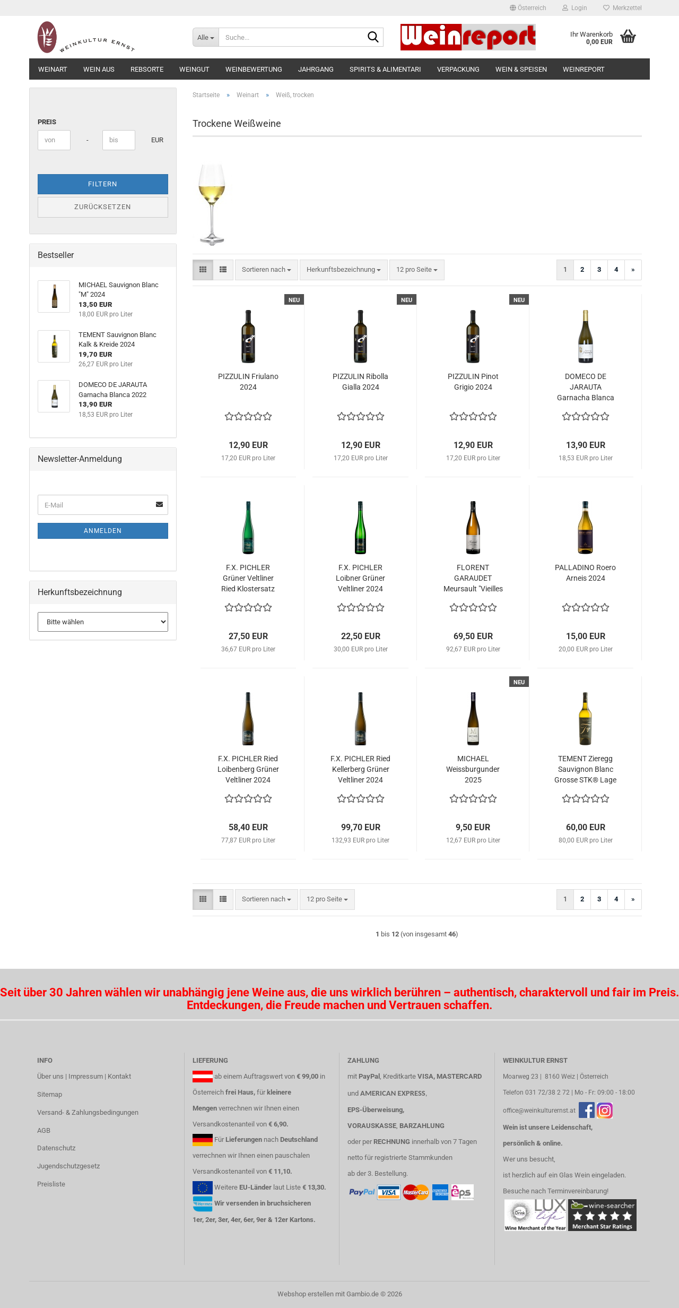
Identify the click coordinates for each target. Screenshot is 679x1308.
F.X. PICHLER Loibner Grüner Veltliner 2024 (360, 578)
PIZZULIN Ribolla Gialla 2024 (360, 381)
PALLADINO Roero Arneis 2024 (585, 572)
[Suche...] (206, 37)
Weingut (194, 69)
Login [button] (574, 8)
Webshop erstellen (305, 1294)
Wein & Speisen (521, 69)
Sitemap (49, 1094)
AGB (43, 1130)
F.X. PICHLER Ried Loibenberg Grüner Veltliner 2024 (248, 769)
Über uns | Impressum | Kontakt (84, 1076)
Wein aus (99, 69)
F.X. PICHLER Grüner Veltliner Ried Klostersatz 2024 (248, 578)
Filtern (102, 184)
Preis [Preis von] (47, 122)
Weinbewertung (253, 69)
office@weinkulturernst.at (539, 1110)
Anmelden (103, 531)
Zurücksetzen (102, 207)
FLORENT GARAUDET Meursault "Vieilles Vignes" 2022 (473, 578)
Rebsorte (146, 69)
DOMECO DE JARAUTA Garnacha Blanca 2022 (585, 387)
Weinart (52, 69)
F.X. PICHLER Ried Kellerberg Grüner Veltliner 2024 (360, 769)
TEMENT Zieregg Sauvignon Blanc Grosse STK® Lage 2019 (585, 769)
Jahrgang (316, 69)
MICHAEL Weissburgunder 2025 (473, 769)
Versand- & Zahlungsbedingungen (87, 1112)
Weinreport (584, 69)
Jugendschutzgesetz (68, 1166)
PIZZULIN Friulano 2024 (248, 381)
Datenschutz (56, 1148)
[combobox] (266, 270)
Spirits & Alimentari (385, 69)
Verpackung (458, 69)
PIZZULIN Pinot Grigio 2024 (473, 381)
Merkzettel (622, 8)
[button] (528, 8)
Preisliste (51, 1184)
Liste (293, 1187)
